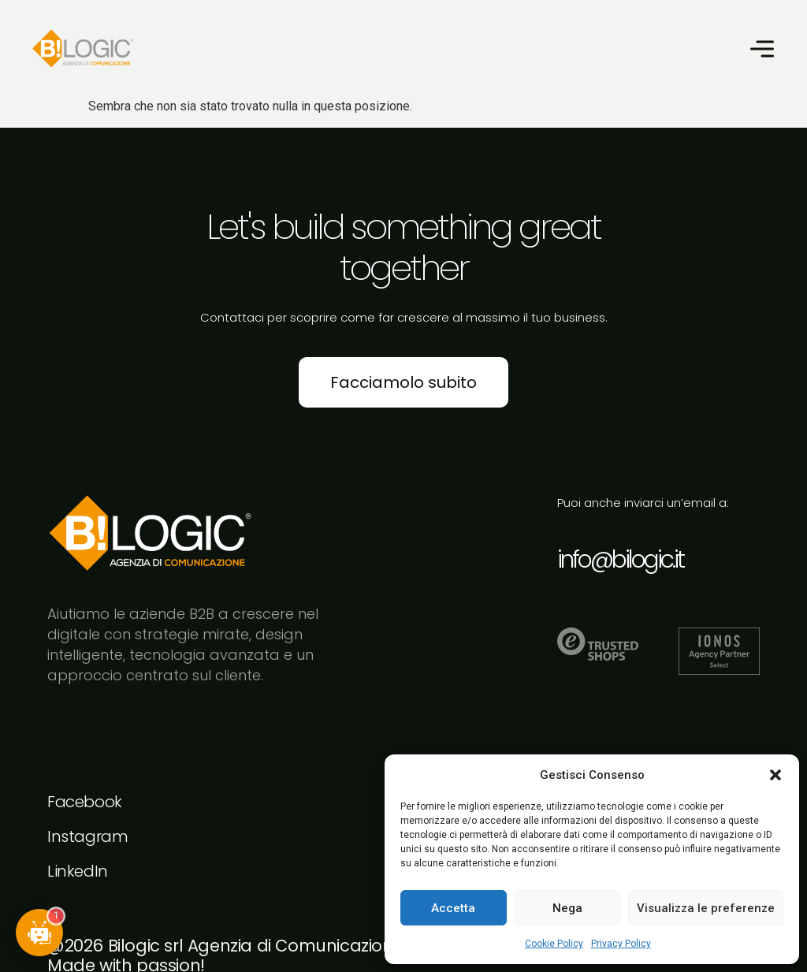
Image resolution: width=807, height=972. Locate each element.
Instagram (87, 836)
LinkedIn (77, 871)
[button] (775, 775)
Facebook (84, 802)
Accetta (453, 908)
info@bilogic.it (620, 559)
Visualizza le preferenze (706, 908)
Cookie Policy (554, 943)
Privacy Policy (621, 943)
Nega (567, 908)
